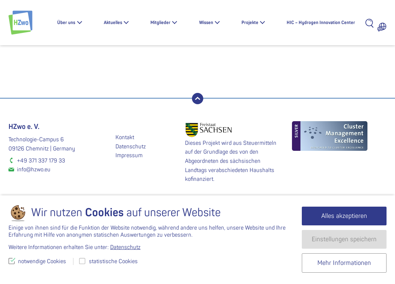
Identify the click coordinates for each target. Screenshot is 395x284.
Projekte (249, 22)
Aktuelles (113, 22)
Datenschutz (130, 146)
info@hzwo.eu (33, 169)
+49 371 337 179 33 (41, 160)
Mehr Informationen (344, 263)
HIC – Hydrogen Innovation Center (321, 22)
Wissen (206, 22)
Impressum (129, 155)
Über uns (66, 22)
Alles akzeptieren (344, 216)
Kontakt (124, 137)
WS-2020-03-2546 (103, 84)
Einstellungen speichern (344, 239)
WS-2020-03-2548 (292, 84)
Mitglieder (160, 22)
